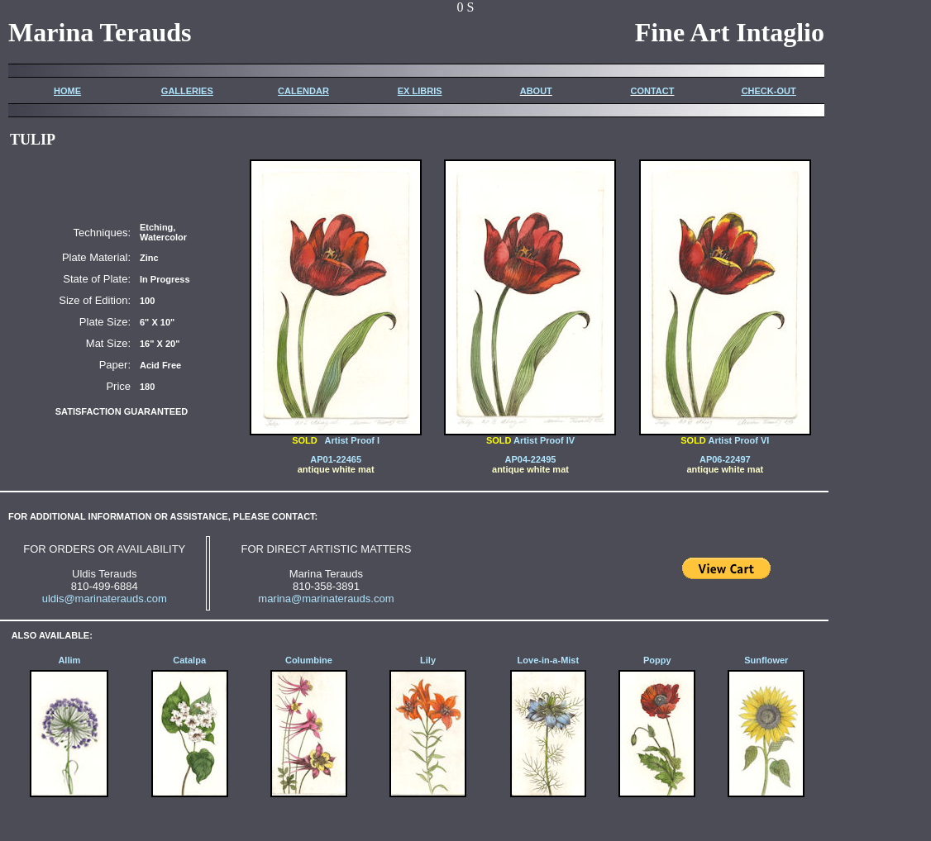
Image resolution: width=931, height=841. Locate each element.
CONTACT (652, 91)
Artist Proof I (348, 440)
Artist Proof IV (530, 436)
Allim (69, 660)
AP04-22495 (530, 459)
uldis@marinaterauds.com (104, 598)
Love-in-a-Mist (549, 660)
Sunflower (766, 660)
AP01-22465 (335, 459)
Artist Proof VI (725, 436)
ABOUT (536, 91)
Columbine (308, 660)
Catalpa (189, 660)
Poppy (657, 660)
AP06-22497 (725, 459)
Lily (428, 660)
